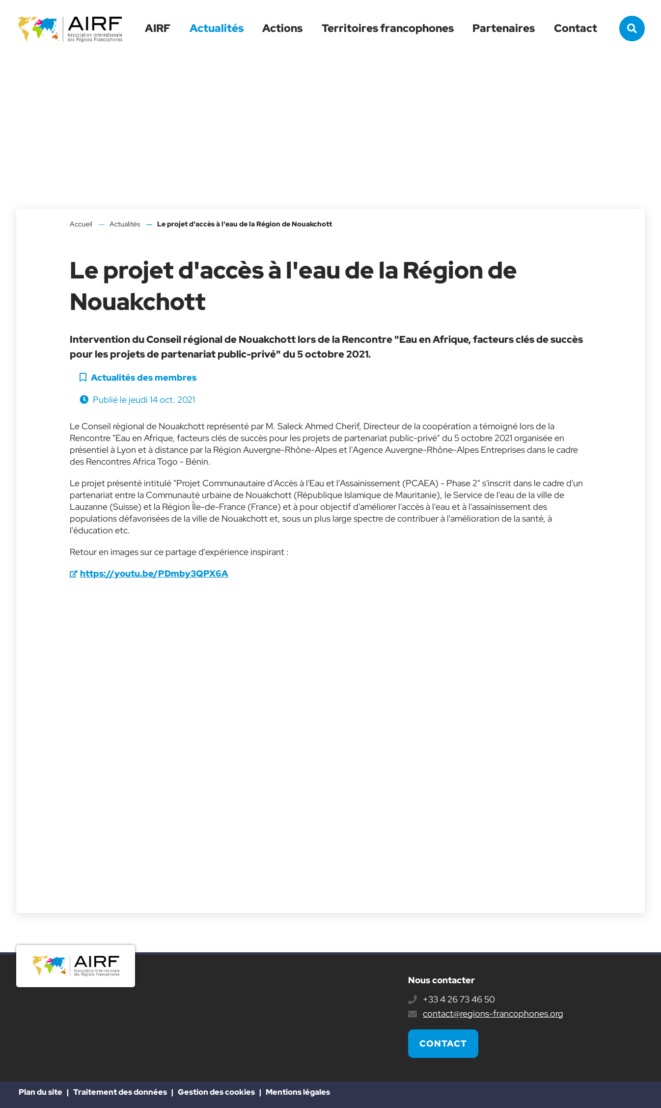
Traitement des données (120, 1092)
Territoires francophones (388, 28)
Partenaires (503, 28)
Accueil (81, 224)
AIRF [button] (157, 28)
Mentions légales (298, 1092)
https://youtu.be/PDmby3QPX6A (154, 573)
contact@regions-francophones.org (493, 1013)
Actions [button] (282, 28)
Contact (575, 28)
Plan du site (40, 1092)
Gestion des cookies (216, 1092)
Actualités (217, 28)
